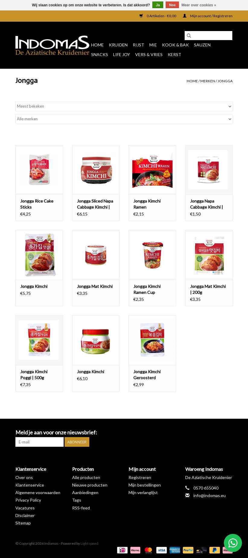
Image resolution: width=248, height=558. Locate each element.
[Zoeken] (208, 35)
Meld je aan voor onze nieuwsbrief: (56, 432)
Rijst (138, 44)
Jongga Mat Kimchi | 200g (208, 289)
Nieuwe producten (89, 484)
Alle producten (86, 477)
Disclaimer (25, 515)
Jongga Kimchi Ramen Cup (147, 289)
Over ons (24, 477)
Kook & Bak (175, 44)
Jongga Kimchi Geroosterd (147, 374)
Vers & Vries (149, 54)
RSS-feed (81, 507)
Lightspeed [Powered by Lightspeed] (89, 543)
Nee (172, 5)
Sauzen (202, 44)
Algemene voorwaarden (37, 492)
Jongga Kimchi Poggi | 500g (33, 374)
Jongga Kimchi (33, 286)
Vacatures (25, 507)
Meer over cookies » (199, 5)
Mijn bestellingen (145, 484)
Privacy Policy (28, 500)
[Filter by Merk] (124, 119)
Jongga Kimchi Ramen (147, 204)
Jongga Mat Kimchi (95, 286)
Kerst (174, 54)
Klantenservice (29, 484)
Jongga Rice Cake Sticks (36, 204)
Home (97, 44)
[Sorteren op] (124, 106)
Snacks (99, 54)
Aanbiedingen (85, 492)
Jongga (225, 81)
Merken (207, 81)
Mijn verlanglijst (143, 492)
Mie (153, 44)
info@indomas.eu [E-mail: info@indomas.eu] (209, 495)
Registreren (140, 477)
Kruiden (118, 44)
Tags (76, 500)
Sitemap (23, 522)
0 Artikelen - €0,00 (158, 16)
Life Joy (121, 54)
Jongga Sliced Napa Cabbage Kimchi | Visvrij (95, 204)
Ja (158, 5)
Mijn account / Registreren (208, 16)
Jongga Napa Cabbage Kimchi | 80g (206, 204)
